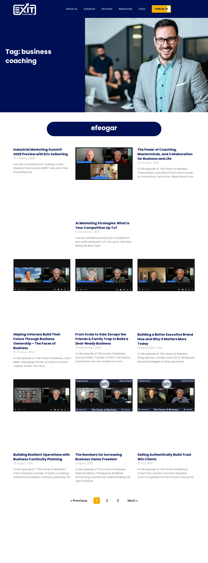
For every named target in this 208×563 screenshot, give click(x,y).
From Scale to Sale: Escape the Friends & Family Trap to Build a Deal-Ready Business (101, 339)
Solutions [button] (89, 9)
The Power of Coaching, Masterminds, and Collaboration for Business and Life (165, 154)
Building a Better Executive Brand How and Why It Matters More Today (165, 339)
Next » (133, 500)
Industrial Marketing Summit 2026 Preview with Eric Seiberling (40, 151)
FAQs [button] (142, 9)
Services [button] (107, 9)
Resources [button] (125, 9)
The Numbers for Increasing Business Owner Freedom (98, 456)
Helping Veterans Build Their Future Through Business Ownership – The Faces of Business (37, 341)
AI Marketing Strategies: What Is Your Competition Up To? (102, 225)
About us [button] (71, 9)
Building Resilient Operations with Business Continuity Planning (41, 456)
